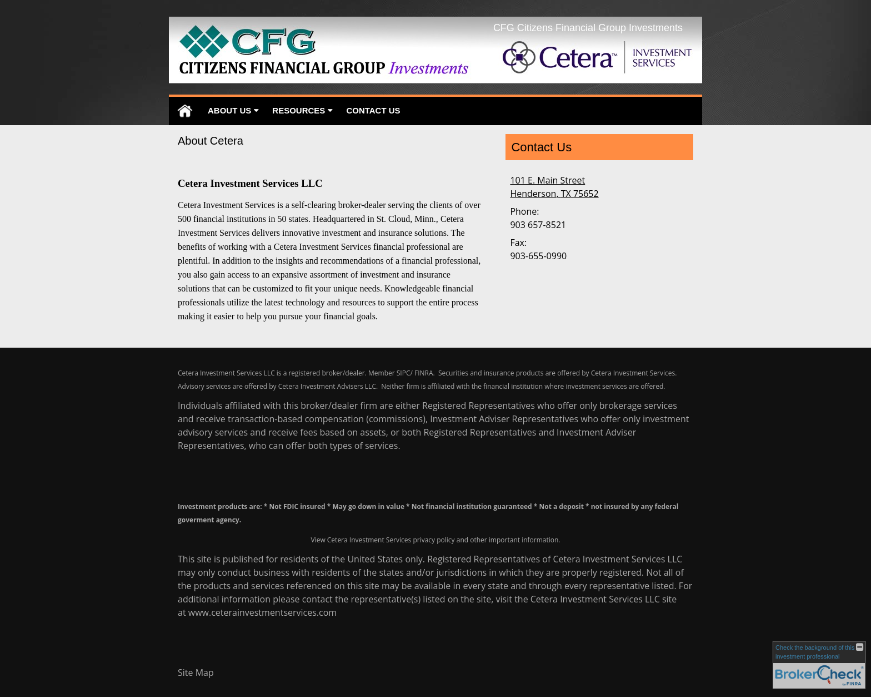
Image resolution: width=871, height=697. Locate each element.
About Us (229, 110)
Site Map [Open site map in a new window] (196, 672)
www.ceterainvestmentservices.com (262, 612)
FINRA (423, 373)
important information (524, 540)
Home (185, 111)
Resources (298, 110)
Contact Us (373, 110)
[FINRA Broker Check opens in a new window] (819, 665)
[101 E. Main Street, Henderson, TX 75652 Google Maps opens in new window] (554, 187)
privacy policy (433, 540)
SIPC (404, 373)
